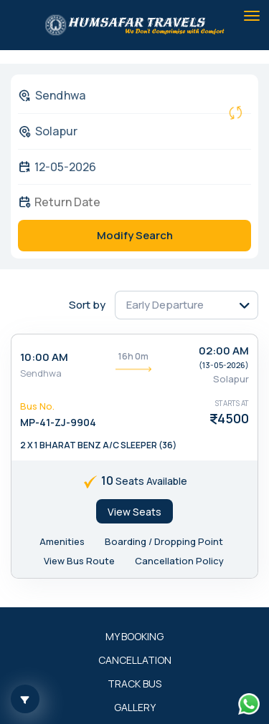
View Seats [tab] (134, 511)
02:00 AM (224, 350)
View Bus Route (79, 560)
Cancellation (134, 660)
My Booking (134, 636)
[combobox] (123, 95)
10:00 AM (44, 357)
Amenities (62, 541)
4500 (233, 418)
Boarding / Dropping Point (164, 541)
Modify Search (135, 235)
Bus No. (37, 406)
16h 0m (133, 356)
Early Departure (165, 304)
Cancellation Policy (179, 560)
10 (107, 480)
